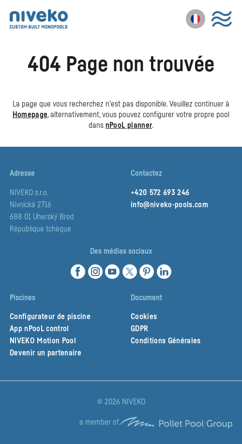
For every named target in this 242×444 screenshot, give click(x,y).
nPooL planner (129, 125)
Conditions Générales (166, 341)
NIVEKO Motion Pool (43, 341)
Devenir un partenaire (45, 353)
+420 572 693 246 (160, 193)
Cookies (144, 317)
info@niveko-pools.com (169, 205)
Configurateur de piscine (50, 317)
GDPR (139, 329)
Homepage (30, 115)
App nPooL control (39, 329)
